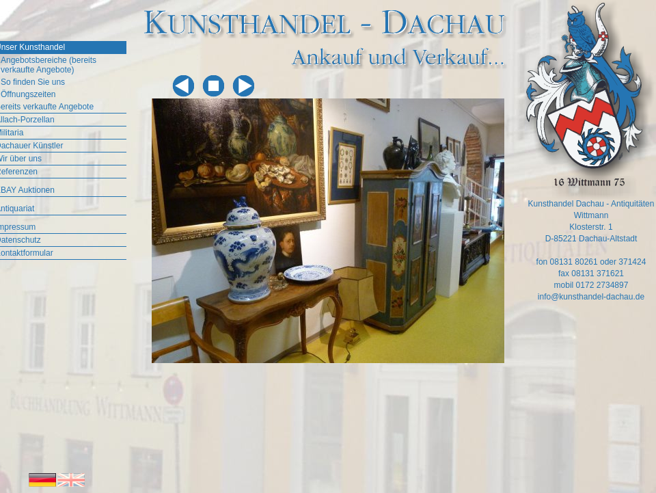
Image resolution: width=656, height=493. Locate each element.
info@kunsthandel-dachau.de (591, 297)
